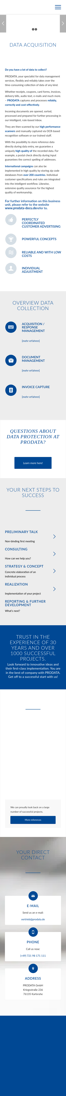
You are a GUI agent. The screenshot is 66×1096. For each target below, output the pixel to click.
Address (33, 978)
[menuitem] (56, 7)
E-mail (33, 906)
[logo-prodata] (27, 7)
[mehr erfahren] (31, 340)
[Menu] (56, 7)
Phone (33, 942)
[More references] (33, 820)
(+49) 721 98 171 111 (33, 955)
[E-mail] (33, 896)
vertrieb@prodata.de (33, 919)
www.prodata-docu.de (21, 208)
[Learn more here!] (33, 463)
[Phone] (33, 932)
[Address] (33, 968)
